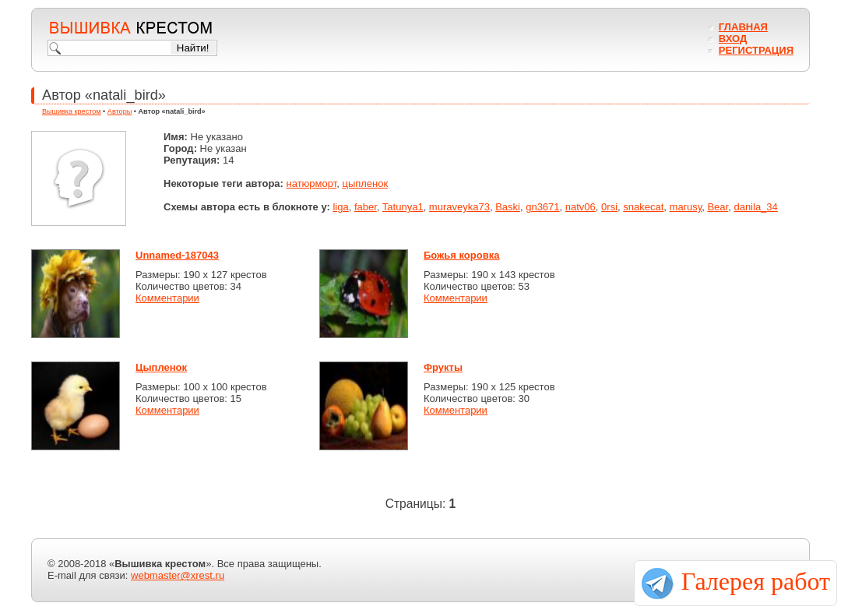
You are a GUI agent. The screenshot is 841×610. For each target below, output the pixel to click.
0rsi (609, 207)
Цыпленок (161, 367)
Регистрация (756, 50)
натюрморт (312, 183)
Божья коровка (461, 255)
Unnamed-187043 (177, 255)
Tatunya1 (403, 207)
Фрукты (443, 367)
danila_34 (755, 207)
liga (340, 207)
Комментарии (167, 298)
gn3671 (542, 207)
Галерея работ (755, 581)
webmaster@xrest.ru (177, 575)
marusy (686, 207)
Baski (507, 207)
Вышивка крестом (71, 111)
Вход (733, 38)
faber (365, 207)
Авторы (119, 111)
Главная (743, 27)
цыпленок (365, 183)
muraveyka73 (459, 207)
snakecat (643, 207)
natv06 (580, 207)
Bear (717, 207)
